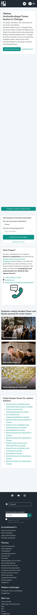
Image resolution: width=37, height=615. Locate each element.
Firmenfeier (4, 558)
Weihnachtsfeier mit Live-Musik (11, 561)
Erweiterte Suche (18, 242)
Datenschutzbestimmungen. (16, 522)
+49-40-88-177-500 (13, 277)
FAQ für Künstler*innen (8, 531)
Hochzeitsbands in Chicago (15, 430)
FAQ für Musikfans (7, 533)
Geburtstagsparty (6, 549)
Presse (3, 611)
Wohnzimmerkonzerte (8, 546)
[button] (32, 3)
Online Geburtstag (7, 575)
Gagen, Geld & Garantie (8, 535)
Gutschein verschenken (8, 538)
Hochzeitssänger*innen (8, 553)
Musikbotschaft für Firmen (9, 565)
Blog (2, 606)
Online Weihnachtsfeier (8, 563)
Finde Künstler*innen (11, 49)
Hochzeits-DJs (5, 556)
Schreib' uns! (9, 280)
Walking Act (5, 582)
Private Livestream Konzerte (9, 573)
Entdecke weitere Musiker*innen (18, 209)
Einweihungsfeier (6, 580)
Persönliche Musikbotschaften (10, 568)
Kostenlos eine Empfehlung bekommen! (19, 282)
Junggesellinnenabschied (8, 578)
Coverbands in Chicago (14, 453)
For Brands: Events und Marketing (11, 591)
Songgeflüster (5, 593)
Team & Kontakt (6, 602)
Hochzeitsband (5, 551)
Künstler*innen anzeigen (18, 237)
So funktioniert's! (27, 49)
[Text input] (16, 515)
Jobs (2, 609)
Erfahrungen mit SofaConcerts (10, 604)
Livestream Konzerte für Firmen (11, 570)
